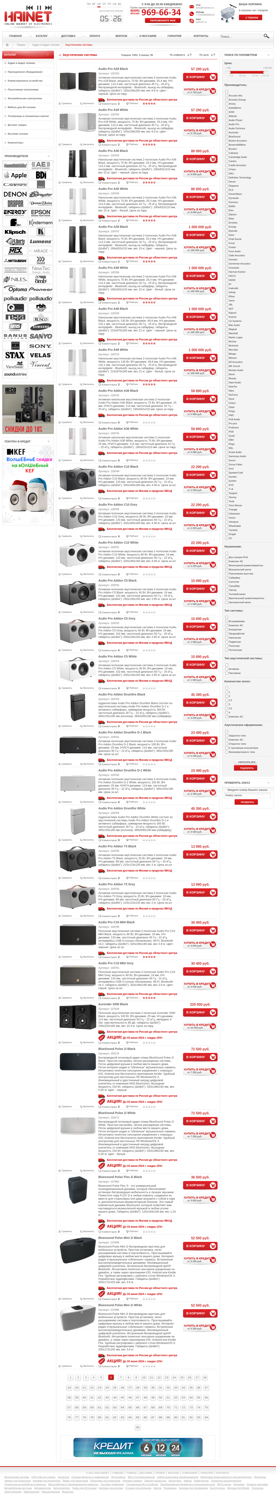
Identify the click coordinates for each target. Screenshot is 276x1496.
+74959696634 (205, 14)
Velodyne (233, 522)
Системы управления (112, 1484)
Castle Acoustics (237, 165)
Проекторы (260, 1477)
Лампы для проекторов (75, 1480)
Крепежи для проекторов (46, 1480)
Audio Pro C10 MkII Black (116, 922)
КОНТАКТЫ (222, 1473)
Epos (231, 235)
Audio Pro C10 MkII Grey (115, 963)
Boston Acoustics (238, 140)
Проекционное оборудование (25, 72)
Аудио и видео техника (46, 44)
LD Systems (235, 321)
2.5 (230, 700)
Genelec (233, 259)
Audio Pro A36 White (113, 188)
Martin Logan (236, 337)
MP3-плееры (224, 1484)
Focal (232, 243)
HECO (232, 276)
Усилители (63, 1477)
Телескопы (257, 1488)
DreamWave (235, 194)
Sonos (232, 460)
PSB (231, 431)
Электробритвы (13, 1491)
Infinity (232, 292)
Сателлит (234, 581)
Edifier (232, 206)
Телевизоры (170, 1488)
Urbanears (234, 513)
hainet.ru (201, 22)
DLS (231, 190)
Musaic (232, 378)
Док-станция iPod (238, 557)
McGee (232, 341)
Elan (231, 210)
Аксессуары (175, 1480)
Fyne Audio (235, 251)
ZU (230, 538)
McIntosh (233, 345)
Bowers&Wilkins (237, 144)
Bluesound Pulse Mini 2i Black (120, 1238)
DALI (231, 173)
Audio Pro (234, 124)
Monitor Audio (236, 370)
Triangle (233, 509)
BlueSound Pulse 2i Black (116, 1049)
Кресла (158, 1488)
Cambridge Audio (238, 157)
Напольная (235, 637)
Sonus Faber (235, 464)
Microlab (233, 349)
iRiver (232, 296)
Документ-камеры (132, 1480)
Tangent (233, 493)
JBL (231, 304)
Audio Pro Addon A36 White (118, 428)
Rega (231, 444)
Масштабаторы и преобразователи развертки (73, 1484)
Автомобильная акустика (18, 1488)
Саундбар (234, 586)
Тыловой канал (237, 594)
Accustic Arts (235, 95)
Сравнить (66, 103)
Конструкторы (217, 1488)
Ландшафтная (237, 633)
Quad (232, 435)
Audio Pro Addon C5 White (117, 656)
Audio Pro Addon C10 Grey (117, 504)
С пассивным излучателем (243, 748)
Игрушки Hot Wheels (238, 1488)
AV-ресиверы (118, 1477)
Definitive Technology (240, 177)
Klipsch (232, 312)
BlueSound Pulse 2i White (117, 1113)
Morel (232, 374)
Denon (232, 181)
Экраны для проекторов (17, 1480)
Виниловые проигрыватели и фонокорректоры (226, 1477)
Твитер (232, 590)
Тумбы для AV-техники (84, 1488)
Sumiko (233, 476)
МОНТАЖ (173, 1473)
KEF (231, 308)
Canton (232, 161)
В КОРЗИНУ (195, 77)
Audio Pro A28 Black (113, 69)
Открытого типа (237, 743)
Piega (232, 411)
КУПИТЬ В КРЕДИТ (201, 91)
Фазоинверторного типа (242, 752)
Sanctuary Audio (237, 456)
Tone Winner (235, 505)
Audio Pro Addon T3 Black (117, 846)
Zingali (232, 534)
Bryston (233, 149)
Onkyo (232, 403)
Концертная (235, 629)
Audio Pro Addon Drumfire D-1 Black (124, 732)
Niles (231, 390)
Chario (232, 169)
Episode (233, 231)
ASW (231, 112)
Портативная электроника (23, 89)
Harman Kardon (237, 272)
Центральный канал (240, 602)
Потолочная (235, 650)
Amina (232, 103)
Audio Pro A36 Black (113, 151)
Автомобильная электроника (25, 98)
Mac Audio (234, 325)
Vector (232, 517)
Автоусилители (61, 1488)
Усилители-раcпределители (226, 1480)
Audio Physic (236, 120)
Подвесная (235, 641)
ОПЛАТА (160, 1473)
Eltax (231, 218)
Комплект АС (236, 561)
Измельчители (31, 1491)
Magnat (233, 329)
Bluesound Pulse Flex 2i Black (120, 1177)
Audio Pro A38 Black (113, 226)
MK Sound (234, 366)
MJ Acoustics (236, 362)
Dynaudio (234, 198)
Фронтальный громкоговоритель (246, 598)
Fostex (232, 247)
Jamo (232, 300)
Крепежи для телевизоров (193, 1488)
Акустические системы (16, 1477)
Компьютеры (15, 142)
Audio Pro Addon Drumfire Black (121, 694)
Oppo (232, 407)
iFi (230, 284)
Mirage (232, 353)
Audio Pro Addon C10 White (118, 542)
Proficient (234, 427)
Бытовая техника (18, 133)
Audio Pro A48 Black (113, 308)
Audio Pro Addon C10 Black (118, 466)
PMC (231, 415)
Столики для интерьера (138, 1488)
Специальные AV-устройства (142, 1484)
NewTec (233, 386)
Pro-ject (233, 423)
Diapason (234, 185)
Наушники (238, 1484)
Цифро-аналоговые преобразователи (177, 1477)
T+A (231, 489)
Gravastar (234, 267)
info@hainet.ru (205, 7)
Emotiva (233, 222)
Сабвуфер (234, 577)
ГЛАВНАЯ (117, 1473)
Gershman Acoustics (240, 263)
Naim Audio (235, 382)
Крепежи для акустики (111, 1488)
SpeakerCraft (236, 472)
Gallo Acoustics (237, 255)
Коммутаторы (201, 1480)
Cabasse (233, 153)
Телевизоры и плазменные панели (28, 116)
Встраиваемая (237, 621)
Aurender (233, 132)
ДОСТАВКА (146, 1473)
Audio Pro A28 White (113, 110)
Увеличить (88, 103)
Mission (233, 358)
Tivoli (231, 501)
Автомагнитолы (42, 1488)
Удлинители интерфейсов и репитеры (25, 1484)
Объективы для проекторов (105, 1480)
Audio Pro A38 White (113, 267)
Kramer (233, 317)
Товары (21, 44)
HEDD (232, 280)
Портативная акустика (241, 573)
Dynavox (233, 202)
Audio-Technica (237, 128)
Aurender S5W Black (113, 1004)
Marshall (233, 333)
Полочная (234, 646)
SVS (231, 485)
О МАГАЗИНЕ (189, 1473)
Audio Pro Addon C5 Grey (116, 618)
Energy (232, 226)
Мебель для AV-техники (22, 107)
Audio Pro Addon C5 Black (117, 580)
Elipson (233, 214)
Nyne (231, 399)
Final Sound (235, 239)
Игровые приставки (257, 1484)
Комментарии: (109, 103)
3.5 (230, 708)
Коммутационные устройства (25, 80)
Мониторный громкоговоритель (246, 565)
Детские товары (17, 125)
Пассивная (235, 673)
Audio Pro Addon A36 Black (118, 390)
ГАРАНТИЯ (207, 1473)
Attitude (233, 116)
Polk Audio (234, 419)
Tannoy (232, 497)
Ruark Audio (235, 452)
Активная (234, 669)
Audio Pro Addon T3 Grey (116, 884)
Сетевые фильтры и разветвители (90, 1477)
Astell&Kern (235, 108)
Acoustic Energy (237, 99)
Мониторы (68, 1491)
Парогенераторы (50, 1491)
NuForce (233, 394)
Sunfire (232, 481)
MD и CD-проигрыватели (141, 1477)
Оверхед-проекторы (155, 1480)
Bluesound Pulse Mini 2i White (120, 1305)
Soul (231, 468)
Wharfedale (235, 526)
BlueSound (234, 136)
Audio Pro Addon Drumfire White (122, 808)
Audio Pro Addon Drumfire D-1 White (124, 770)
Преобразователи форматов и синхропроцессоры (187, 1484)
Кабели (188, 1480)
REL (231, 448)
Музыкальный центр (240, 569)
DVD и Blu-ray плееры (43, 1477)
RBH (231, 440)
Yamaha (233, 530)
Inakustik (233, 288)
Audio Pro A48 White (113, 349)
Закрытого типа (237, 735)
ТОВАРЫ (131, 1473)
